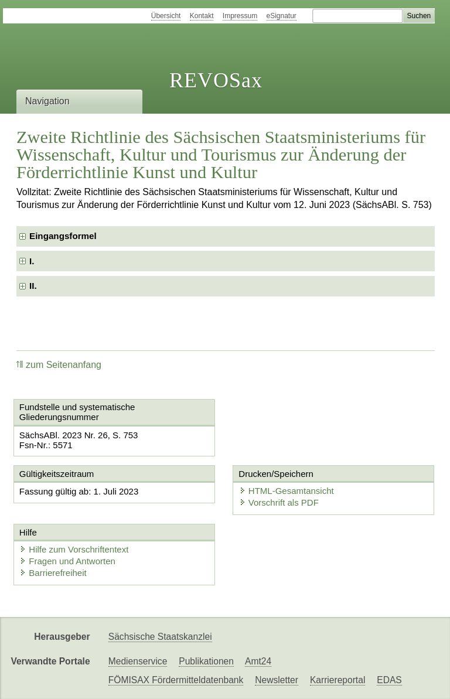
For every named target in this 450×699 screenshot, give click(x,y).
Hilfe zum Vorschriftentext (73, 549)
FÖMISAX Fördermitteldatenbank (176, 680)
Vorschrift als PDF (279, 502)
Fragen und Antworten (67, 561)
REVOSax (215, 80)
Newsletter (276, 680)
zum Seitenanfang (58, 365)
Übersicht (166, 16)
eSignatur (281, 16)
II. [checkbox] (33, 286)
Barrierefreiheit (52, 573)
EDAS (389, 680)
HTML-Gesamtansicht (286, 491)
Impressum (240, 16)
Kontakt (202, 16)
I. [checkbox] (31, 261)
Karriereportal (337, 680)
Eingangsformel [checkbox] (63, 236)
